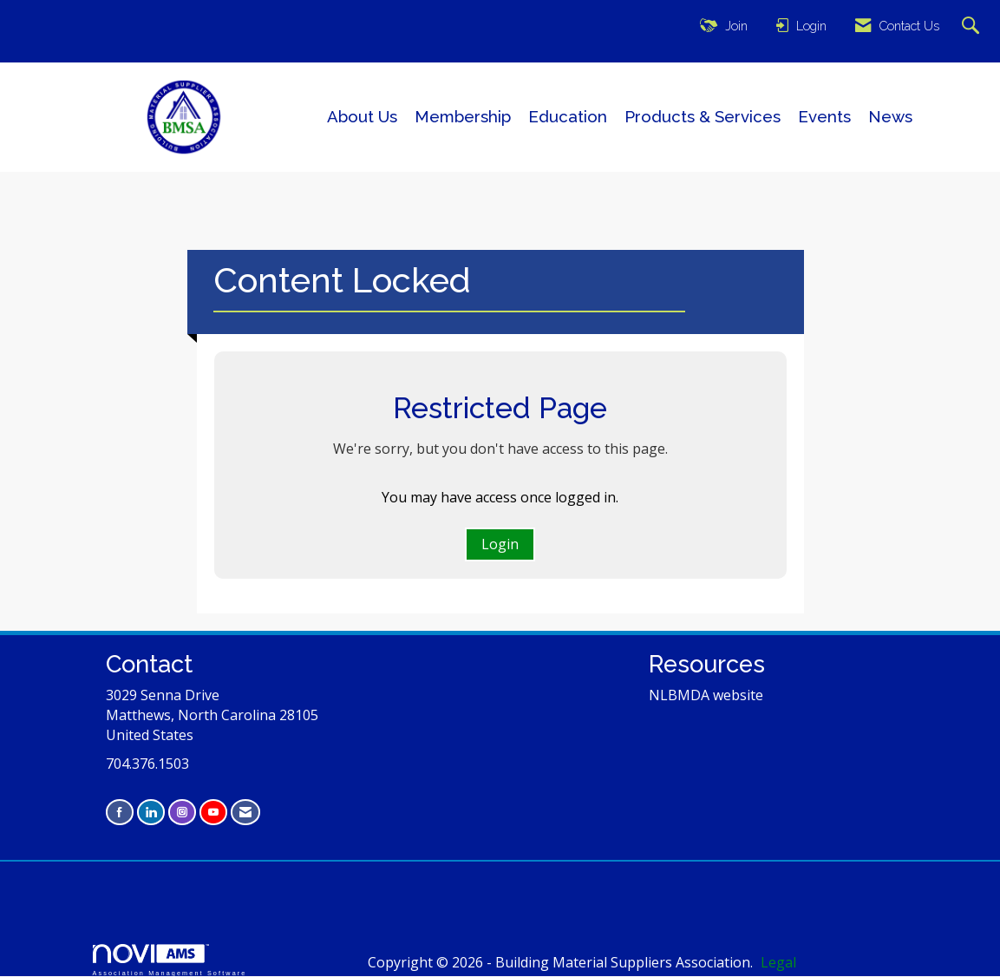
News (890, 116)
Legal (778, 962)
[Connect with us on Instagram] (182, 811)
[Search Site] (973, 26)
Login (500, 544)
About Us (362, 116)
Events (824, 116)
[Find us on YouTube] (213, 811)
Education (567, 116)
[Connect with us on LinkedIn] (151, 811)
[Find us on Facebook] (120, 811)
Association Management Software (170, 960)
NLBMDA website (706, 695)
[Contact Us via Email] (245, 811)
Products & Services (702, 116)
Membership (463, 116)
